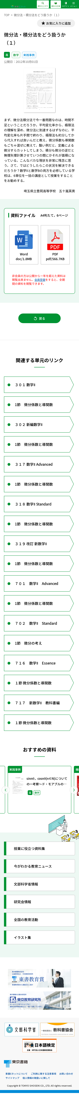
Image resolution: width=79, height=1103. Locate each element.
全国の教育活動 (26, 929)
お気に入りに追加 (58, 23)
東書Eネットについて (17, 1083)
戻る (39, 319)
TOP (6, 15)
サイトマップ (12, 1087)
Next (73, 799)
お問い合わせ (66, 1083)
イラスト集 (23, 947)
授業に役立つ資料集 (30, 858)
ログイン (65, 4)
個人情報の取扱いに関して (36, 1087)
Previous (5, 799)
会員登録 (40, 280)
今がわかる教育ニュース (33, 875)
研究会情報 (23, 911)
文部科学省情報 (26, 893)
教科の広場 (55, 4)
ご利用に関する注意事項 (43, 1083)
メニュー (73, 4)
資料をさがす (43, 4)
